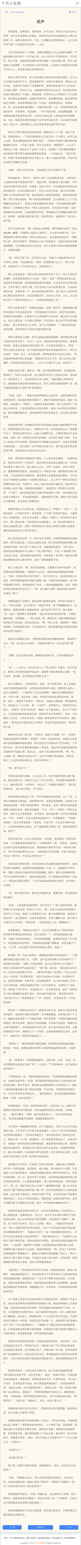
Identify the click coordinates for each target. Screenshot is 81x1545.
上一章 (12, 1527)
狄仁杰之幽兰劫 (17, 12)
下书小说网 (39, 1543)
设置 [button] (72, 12)
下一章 (69, 1527)
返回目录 (40, 1527)
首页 (6, 12)
